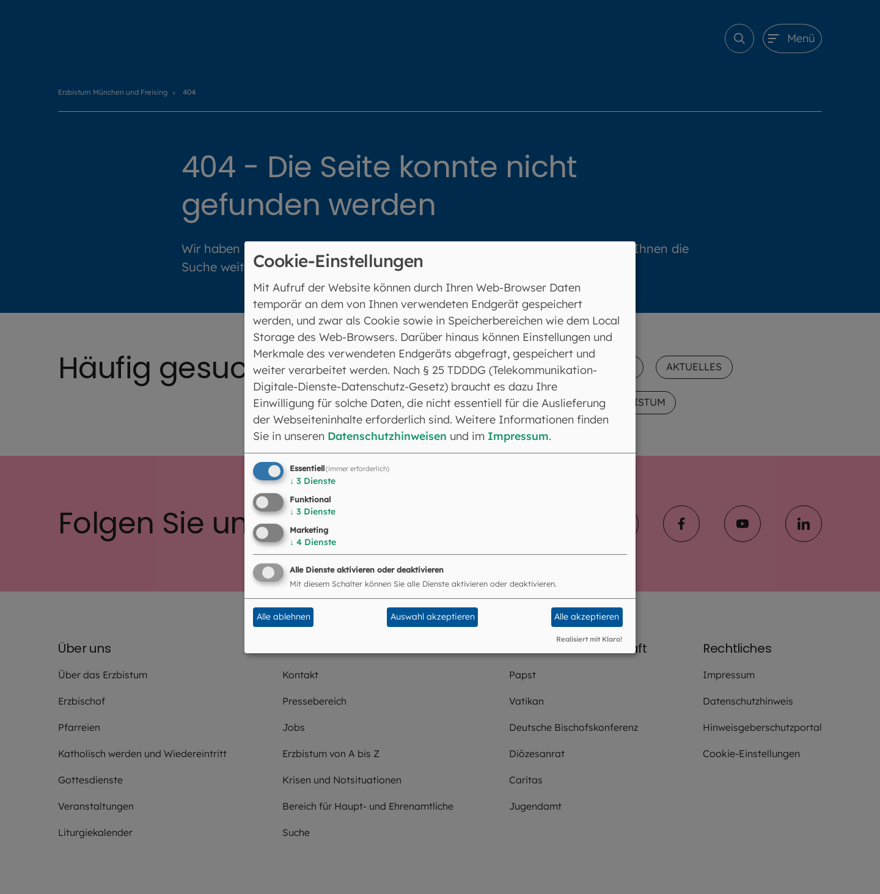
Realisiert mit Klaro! (589, 639)
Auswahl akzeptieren (433, 616)
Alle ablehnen (283, 616)
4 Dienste (313, 542)
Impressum (522, 436)
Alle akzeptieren (586, 616)
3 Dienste (313, 480)
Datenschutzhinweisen (389, 436)
